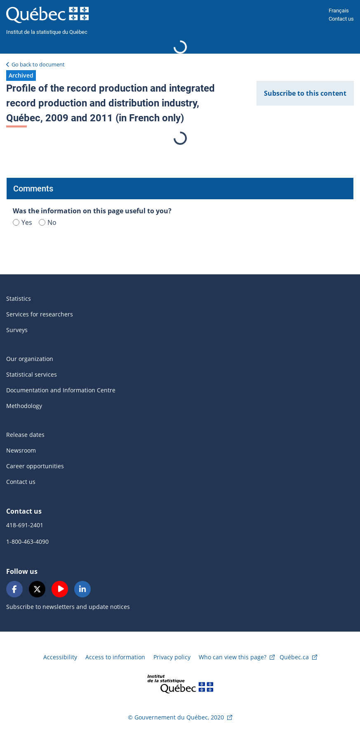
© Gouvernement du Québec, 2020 (176, 717)
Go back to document (38, 64)
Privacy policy (172, 657)
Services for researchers (39, 314)
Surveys (17, 330)
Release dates (25, 435)
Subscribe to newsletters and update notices (68, 607)
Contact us (341, 19)
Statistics (18, 298)
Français (339, 10)
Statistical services (31, 374)
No (47, 222)
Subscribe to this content (305, 93)
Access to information (115, 657)
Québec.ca (294, 657)
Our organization (29, 359)
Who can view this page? (232, 657)
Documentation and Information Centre (60, 390)
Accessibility (60, 657)
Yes (22, 222)
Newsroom (21, 450)
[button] (21, 75)
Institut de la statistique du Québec (46, 32)
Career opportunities (35, 466)
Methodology (24, 406)
